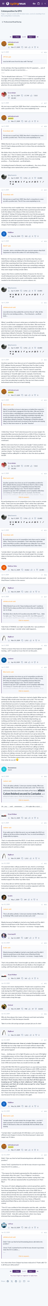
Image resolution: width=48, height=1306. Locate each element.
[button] (3, 4)
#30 (45, 241)
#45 (45, 983)
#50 (45, 1232)
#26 (45, 52)
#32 (45, 360)
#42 (45, 863)
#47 (45, 1040)
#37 (45, 597)
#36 (45, 575)
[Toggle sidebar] (42, 3)
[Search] (45, 3)
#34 (45, 474)
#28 (45, 126)
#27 (45, 103)
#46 (45, 1014)
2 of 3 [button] (24, 37)
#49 (45, 1155)
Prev (16, 37)
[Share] (41, 52)
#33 (45, 400)
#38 (45, 645)
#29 (45, 190)
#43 (45, 905)
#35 (45, 530)
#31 (45, 303)
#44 (45, 943)
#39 (45, 667)
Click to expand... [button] (24, 497)
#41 (45, 823)
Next (31, 37)
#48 (45, 1111)
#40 (45, 776)
